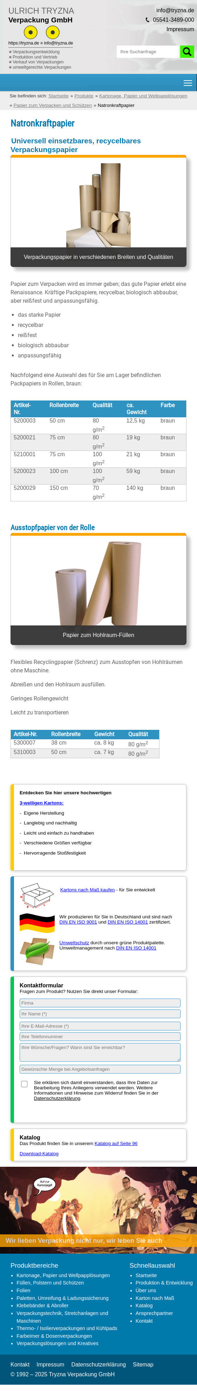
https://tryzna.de (23, 43)
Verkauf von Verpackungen (38, 62)
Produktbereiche (34, 1265)
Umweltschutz (74, 942)
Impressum (180, 29)
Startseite (146, 1275)
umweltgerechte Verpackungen (42, 67)
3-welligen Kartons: (41, 803)
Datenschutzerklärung (57, 1098)
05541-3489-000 (173, 20)
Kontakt (144, 1321)
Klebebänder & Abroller (42, 1305)
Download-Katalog (39, 1153)
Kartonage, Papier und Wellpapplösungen (63, 1275)
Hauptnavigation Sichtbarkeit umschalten (188, 80)
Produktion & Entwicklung (164, 1283)
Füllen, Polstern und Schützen (50, 1283)
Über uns (146, 1290)
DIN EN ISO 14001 (128, 922)
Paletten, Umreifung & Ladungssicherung (62, 1298)
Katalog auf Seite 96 (116, 1143)
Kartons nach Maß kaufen (87, 889)
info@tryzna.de (58, 43)
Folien (23, 1290)
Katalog (144, 1305)
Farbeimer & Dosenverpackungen (54, 1336)
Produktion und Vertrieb (35, 57)
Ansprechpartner (154, 1313)
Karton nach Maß (155, 1298)
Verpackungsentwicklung (36, 51)
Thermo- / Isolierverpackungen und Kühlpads (66, 1328)
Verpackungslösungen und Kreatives (57, 1343)
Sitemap (143, 1365)
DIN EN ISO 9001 (78, 922)
